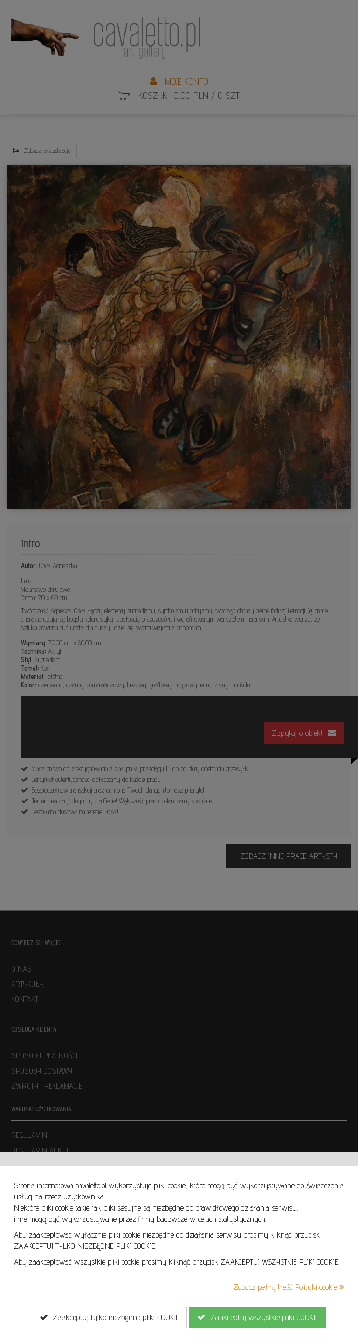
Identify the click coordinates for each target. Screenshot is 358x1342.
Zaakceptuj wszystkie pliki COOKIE (257, 1317)
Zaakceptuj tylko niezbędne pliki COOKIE (109, 1317)
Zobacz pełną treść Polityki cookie (289, 1287)
